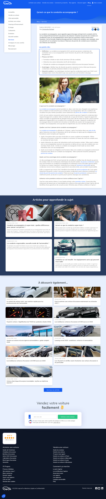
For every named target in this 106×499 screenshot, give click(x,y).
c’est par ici (56, 422)
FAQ (54, 481)
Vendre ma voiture (47, 3)
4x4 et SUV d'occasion (10, 456)
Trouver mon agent (59, 454)
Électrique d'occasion (9, 460)
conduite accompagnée (48, 130)
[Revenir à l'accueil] (8, 3)
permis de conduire (81, 112)
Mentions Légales (29, 488)
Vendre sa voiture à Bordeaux (62, 462)
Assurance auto (58, 473)
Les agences (57, 477)
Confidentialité (40, 488)
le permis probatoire (80, 173)
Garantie (5, 462)
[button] (4, 496)
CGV (4, 479)
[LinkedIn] (101, 488)
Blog (89, 3)
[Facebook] (96, 488)
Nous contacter (7, 473)
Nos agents (72, 3)
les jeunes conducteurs (88, 162)
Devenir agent (81, 3)
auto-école (92, 130)
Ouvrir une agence (8, 477)
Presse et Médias (8, 469)
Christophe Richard (48, 29)
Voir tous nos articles (53, 390)
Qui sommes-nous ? (9, 471)
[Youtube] (98, 488)
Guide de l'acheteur (9, 450)
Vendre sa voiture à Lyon (61, 460)
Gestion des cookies (9, 481)
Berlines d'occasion (9, 454)
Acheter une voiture (35, 3)
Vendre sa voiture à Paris (61, 456)
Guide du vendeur (58, 450)
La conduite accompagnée (47, 109)
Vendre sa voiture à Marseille (62, 458)
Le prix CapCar (57, 469)
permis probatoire (82, 169)
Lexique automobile (59, 479)
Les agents (56, 475)
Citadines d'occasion (9, 452)
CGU (9, 479)
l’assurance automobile (83, 165)
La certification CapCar (60, 471)
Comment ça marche (61, 3)
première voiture (80, 181)
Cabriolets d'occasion (9, 458)
